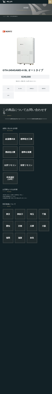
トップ (4, 16)
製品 (8, 16)
